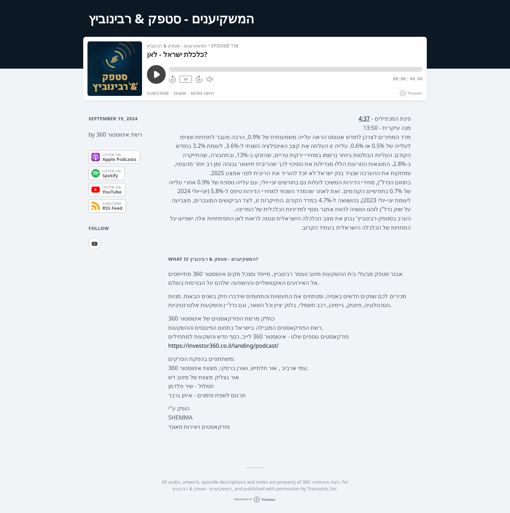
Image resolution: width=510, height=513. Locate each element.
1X (185, 79)
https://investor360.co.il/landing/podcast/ (223, 346)
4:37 (364, 118)
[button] (296, 69)
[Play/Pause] (114, 68)
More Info (202, 93)
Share (180, 93)
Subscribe (158, 93)
